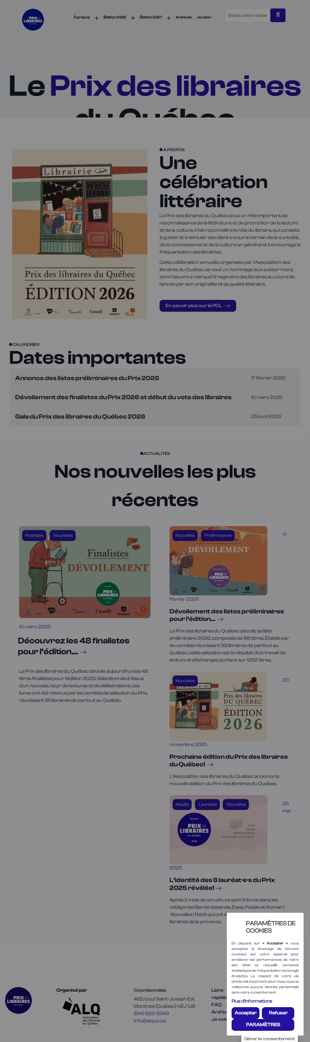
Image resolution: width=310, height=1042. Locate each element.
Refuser (278, 1013)
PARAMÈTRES (263, 1024)
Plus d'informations (252, 1001)
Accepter (245, 1013)
